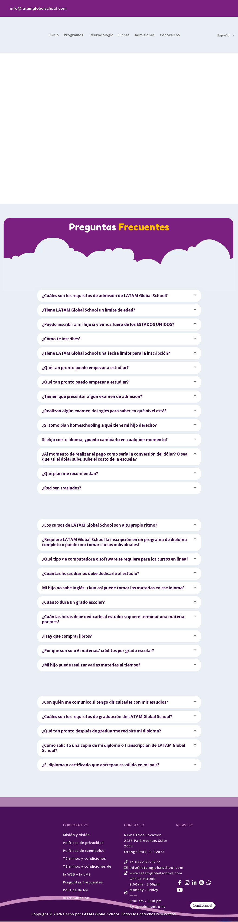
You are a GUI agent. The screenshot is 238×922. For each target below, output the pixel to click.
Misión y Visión (76, 835)
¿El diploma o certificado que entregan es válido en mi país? (100, 765)
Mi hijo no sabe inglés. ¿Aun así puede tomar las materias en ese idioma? (113, 588)
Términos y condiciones (84, 858)
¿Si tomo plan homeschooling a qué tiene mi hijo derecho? (99, 425)
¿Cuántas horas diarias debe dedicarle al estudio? (90, 574)
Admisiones (145, 35)
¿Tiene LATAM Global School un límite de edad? (88, 310)
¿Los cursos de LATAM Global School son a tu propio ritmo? (99, 525)
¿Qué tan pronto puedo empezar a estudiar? (85, 368)
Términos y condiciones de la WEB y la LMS (87, 870)
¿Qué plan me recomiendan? (70, 474)
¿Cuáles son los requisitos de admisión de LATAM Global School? (105, 296)
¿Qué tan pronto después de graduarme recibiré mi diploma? (101, 731)
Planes (124, 35)
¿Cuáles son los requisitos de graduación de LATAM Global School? (107, 717)
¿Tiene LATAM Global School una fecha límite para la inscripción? (106, 353)
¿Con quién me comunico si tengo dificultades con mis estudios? (105, 702)
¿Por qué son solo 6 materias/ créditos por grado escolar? (98, 651)
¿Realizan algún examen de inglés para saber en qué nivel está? (104, 411)
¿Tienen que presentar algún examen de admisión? (92, 397)
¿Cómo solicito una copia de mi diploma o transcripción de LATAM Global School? (113, 748)
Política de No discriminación (76, 894)
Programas (73, 35)
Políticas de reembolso (83, 851)
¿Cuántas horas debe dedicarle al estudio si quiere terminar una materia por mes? (113, 619)
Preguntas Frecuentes (83, 882)
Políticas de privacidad (83, 843)
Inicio (54, 35)
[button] (119, 296)
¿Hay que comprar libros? (67, 636)
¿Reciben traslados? (61, 488)
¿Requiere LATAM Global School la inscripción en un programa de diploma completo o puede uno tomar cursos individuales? (114, 542)
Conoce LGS (170, 35)
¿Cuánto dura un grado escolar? (73, 602)
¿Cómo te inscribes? (61, 339)
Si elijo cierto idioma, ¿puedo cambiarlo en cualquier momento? (105, 440)
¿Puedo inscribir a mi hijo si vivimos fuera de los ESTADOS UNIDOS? (108, 325)
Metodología (102, 35)
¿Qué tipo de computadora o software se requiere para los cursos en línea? (115, 559)
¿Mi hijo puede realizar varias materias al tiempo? (91, 665)
